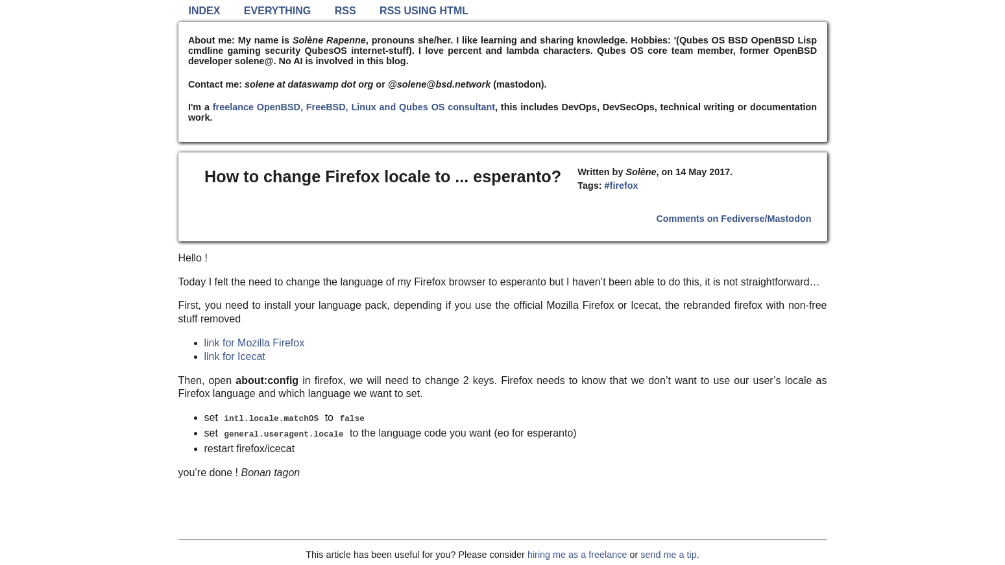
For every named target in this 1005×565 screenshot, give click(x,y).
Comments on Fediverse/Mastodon (733, 218)
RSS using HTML (424, 10)
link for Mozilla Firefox (254, 342)
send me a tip (668, 554)
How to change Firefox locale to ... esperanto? (382, 176)
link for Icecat (234, 356)
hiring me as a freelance (577, 554)
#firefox (621, 185)
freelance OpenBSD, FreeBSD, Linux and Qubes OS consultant (354, 107)
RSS (345, 10)
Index (205, 10)
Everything (277, 10)
